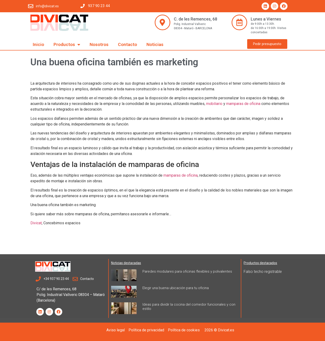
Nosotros (99, 44)
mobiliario (214, 103)
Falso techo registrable (263, 271)
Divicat (36, 223)
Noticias (154, 44)
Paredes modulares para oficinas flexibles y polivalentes (187, 271)
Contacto (127, 44)
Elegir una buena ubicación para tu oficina (175, 288)
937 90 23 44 (99, 6)
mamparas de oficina (243, 103)
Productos (67, 44)
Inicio (38, 44)
